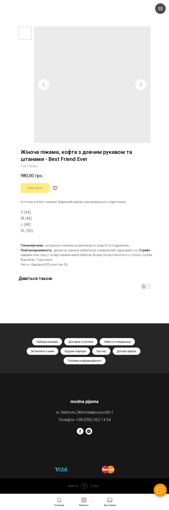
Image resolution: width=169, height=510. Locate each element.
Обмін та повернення (117, 341)
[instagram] (89, 433)
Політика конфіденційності (84, 360)
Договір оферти (126, 351)
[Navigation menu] (160, 8)
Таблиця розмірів (47, 341)
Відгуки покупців (75, 351)
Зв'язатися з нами (42, 351)
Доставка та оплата (80, 341)
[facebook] (80, 433)
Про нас (101, 351)
